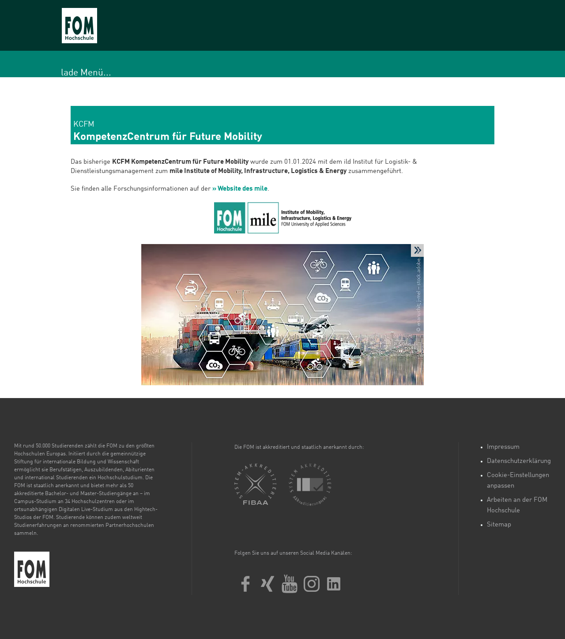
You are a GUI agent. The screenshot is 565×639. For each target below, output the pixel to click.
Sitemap (499, 525)
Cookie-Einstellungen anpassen (518, 480)
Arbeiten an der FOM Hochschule (517, 505)
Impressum (503, 447)
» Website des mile (239, 189)
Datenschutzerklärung (519, 461)
